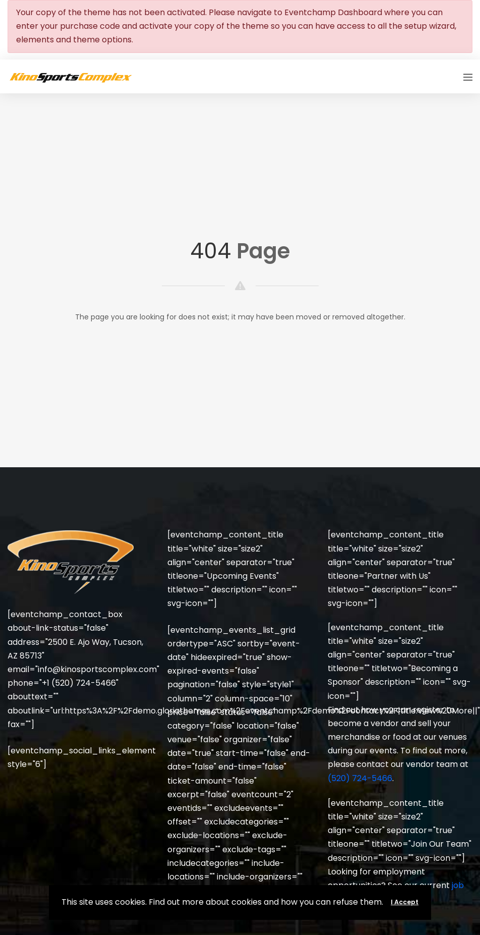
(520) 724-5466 (360, 778)
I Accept (404, 902)
